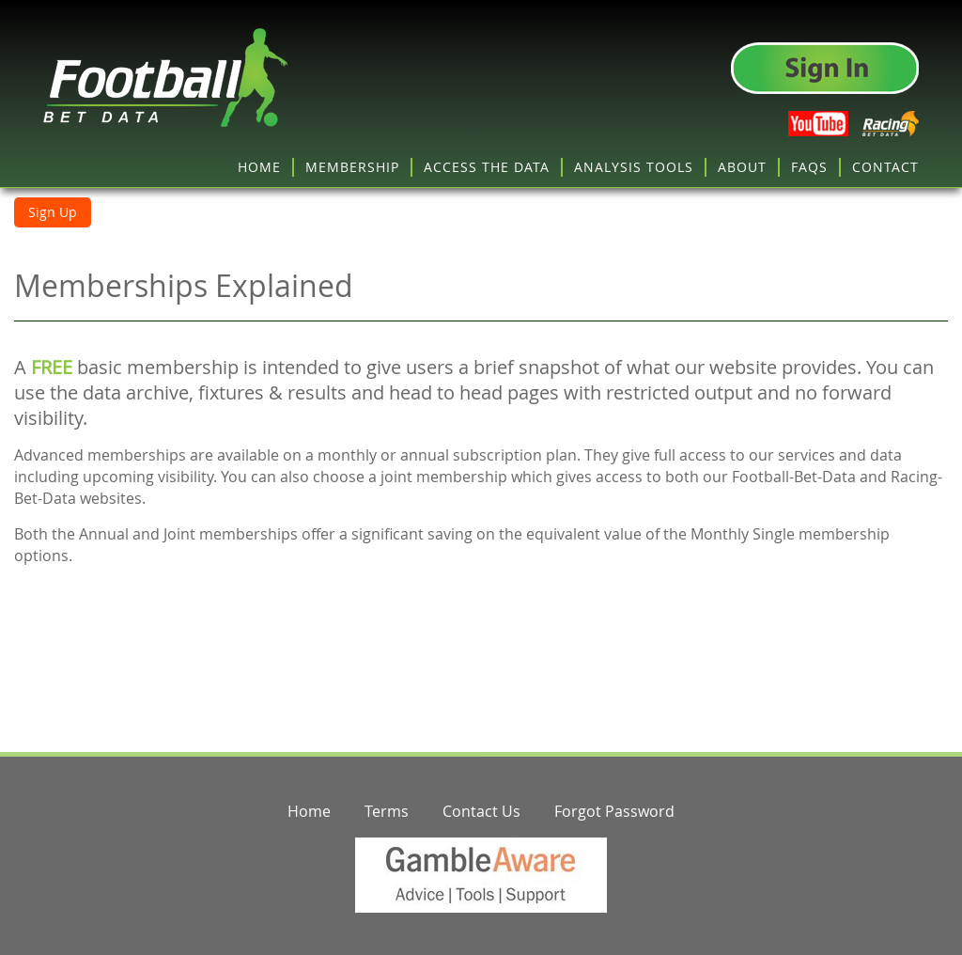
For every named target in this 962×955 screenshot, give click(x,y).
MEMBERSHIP (352, 167)
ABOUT (742, 167)
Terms (387, 811)
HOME (259, 167)
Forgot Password (614, 811)
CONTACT (885, 167)
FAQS (809, 167)
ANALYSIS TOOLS (633, 167)
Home (309, 811)
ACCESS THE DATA (487, 167)
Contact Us (481, 811)
